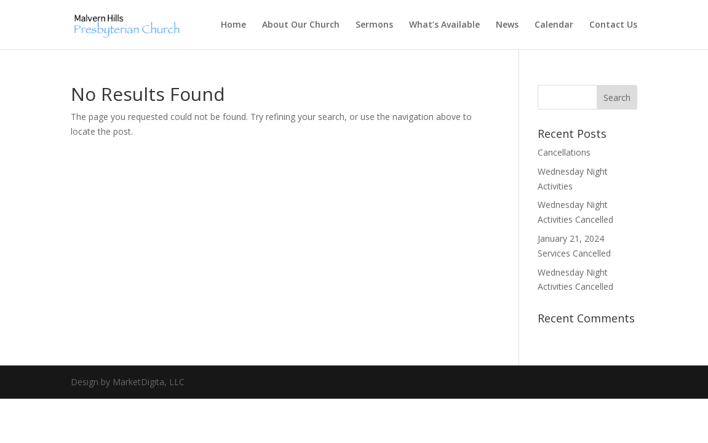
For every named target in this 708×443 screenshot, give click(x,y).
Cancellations (564, 152)
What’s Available (444, 25)
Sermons (374, 25)
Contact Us (613, 25)
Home (233, 25)
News (507, 25)
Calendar (554, 25)
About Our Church (301, 25)
